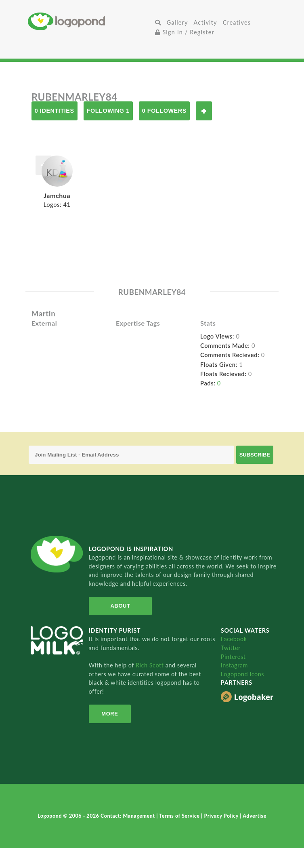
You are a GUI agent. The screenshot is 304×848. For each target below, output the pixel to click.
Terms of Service (180, 816)
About (120, 606)
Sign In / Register (185, 32)
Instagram (234, 665)
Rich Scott (151, 665)
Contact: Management (128, 816)
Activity (205, 22)
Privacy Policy (222, 816)
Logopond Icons (242, 674)
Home (90, 21)
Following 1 (108, 110)
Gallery (177, 22)
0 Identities (54, 110)
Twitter (231, 647)
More (109, 714)
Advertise (254, 816)
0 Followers (164, 110)
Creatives (237, 22)
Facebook (234, 638)
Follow (204, 110)
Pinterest (233, 656)
